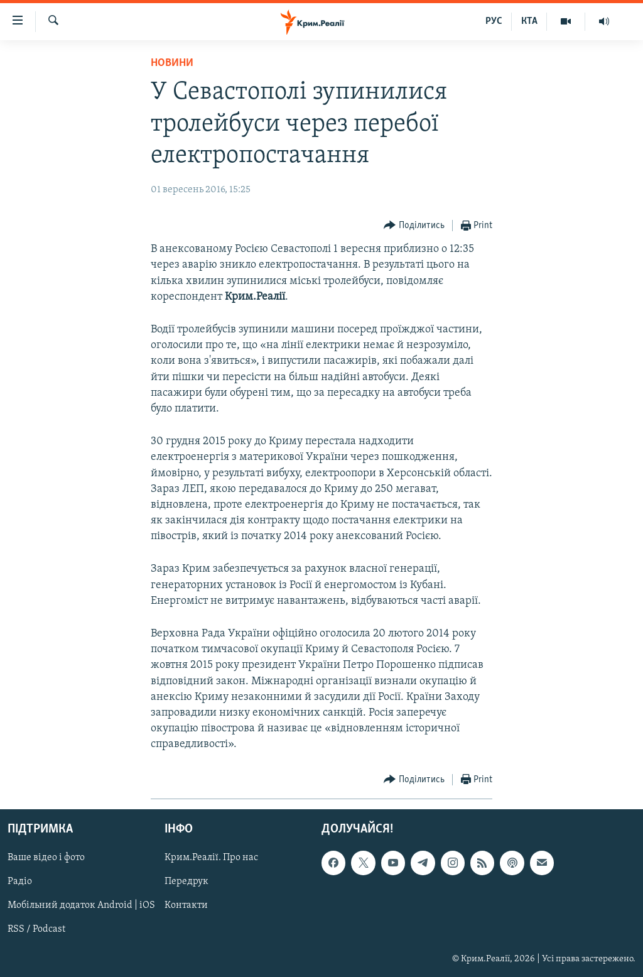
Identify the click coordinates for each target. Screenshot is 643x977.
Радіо (20, 881)
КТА (529, 21)
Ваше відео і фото (46, 858)
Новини (172, 63)
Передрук (186, 881)
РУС (493, 21)
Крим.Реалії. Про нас (211, 858)
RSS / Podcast (36, 929)
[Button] (414, 225)
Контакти (186, 905)
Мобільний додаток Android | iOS (81, 905)
